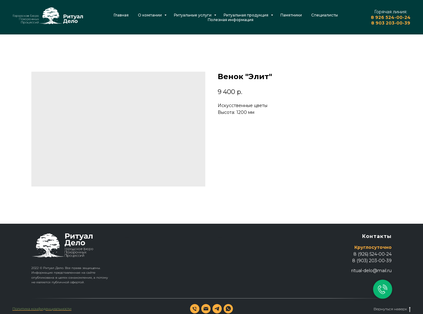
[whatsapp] (228, 308)
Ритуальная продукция (246, 15)
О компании (150, 15)
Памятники (291, 15)
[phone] (194, 308)
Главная (121, 15)
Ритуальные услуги (193, 15)
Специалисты (324, 15)
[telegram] (217, 308)
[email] (206, 308)
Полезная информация (230, 19)
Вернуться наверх (392, 309)
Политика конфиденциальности (41, 308)
